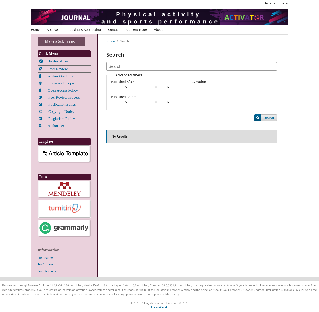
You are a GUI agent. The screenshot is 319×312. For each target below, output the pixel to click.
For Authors (45, 264)
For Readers (45, 258)
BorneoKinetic (159, 307)
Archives (53, 29)
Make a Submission (61, 41)
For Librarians (47, 271)
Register (270, 3)
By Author (199, 82)
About (158, 29)
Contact (113, 29)
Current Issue (136, 29)
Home (35, 29)
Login (284, 3)
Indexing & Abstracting (83, 29)
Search (269, 117)
